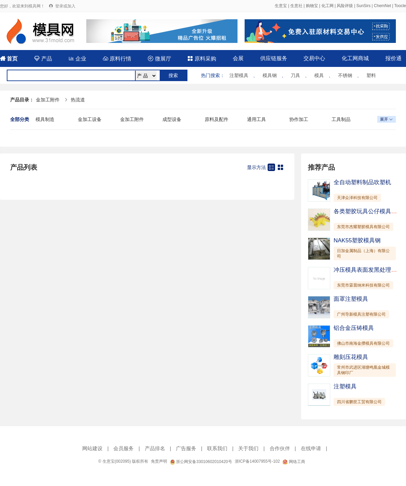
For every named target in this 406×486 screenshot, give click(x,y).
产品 (43, 59)
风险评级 (345, 5)
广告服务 (186, 448)
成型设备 (171, 119)
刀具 (295, 75)
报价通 (393, 58)
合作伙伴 (280, 448)
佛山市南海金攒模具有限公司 (363, 343)
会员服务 (123, 448)
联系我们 (217, 448)
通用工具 (256, 119)
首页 (9, 59)
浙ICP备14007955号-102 (257, 461)
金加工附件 (48, 99)
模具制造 (45, 119)
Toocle (400, 5)
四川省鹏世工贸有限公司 (359, 401)
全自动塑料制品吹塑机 (362, 182)
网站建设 (92, 448)
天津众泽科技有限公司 (357, 197)
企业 (77, 59)
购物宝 (312, 5)
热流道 (78, 99)
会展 (238, 58)
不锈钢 (345, 75)
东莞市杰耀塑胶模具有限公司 (363, 226)
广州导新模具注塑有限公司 (361, 314)
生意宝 (281, 5)
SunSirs (363, 5)
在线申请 (311, 448)
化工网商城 (355, 58)
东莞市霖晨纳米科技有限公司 (363, 285)
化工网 (327, 5)
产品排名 (155, 448)
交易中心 (314, 58)
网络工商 (294, 461)
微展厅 (159, 59)
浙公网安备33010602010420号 (201, 461)
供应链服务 (273, 58)
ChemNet (382, 5)
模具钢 (270, 75)
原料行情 (117, 59)
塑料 (371, 75)
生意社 (296, 5)
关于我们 (248, 448)
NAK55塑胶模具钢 (357, 240)
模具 (319, 75)
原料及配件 (216, 119)
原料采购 (201, 59)
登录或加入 (65, 6)
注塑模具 (238, 75)
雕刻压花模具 (351, 357)
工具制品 (341, 119)
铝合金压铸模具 (354, 328)
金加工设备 (90, 119)
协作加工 (298, 119)
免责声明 (159, 461)
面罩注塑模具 (351, 299)
